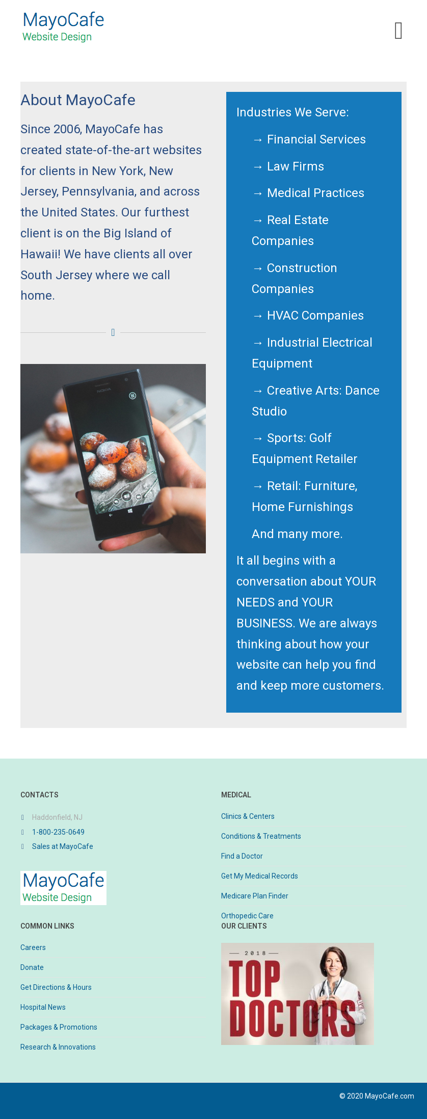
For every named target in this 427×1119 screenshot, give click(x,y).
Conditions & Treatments (261, 836)
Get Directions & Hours (56, 987)
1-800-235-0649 (58, 832)
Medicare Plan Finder (254, 896)
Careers (33, 947)
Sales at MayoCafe (62, 846)
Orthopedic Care (247, 916)
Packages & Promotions (58, 1027)
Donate (32, 967)
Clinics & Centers (248, 816)
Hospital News (43, 1007)
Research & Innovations (58, 1047)
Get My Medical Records (259, 876)
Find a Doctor (242, 856)
